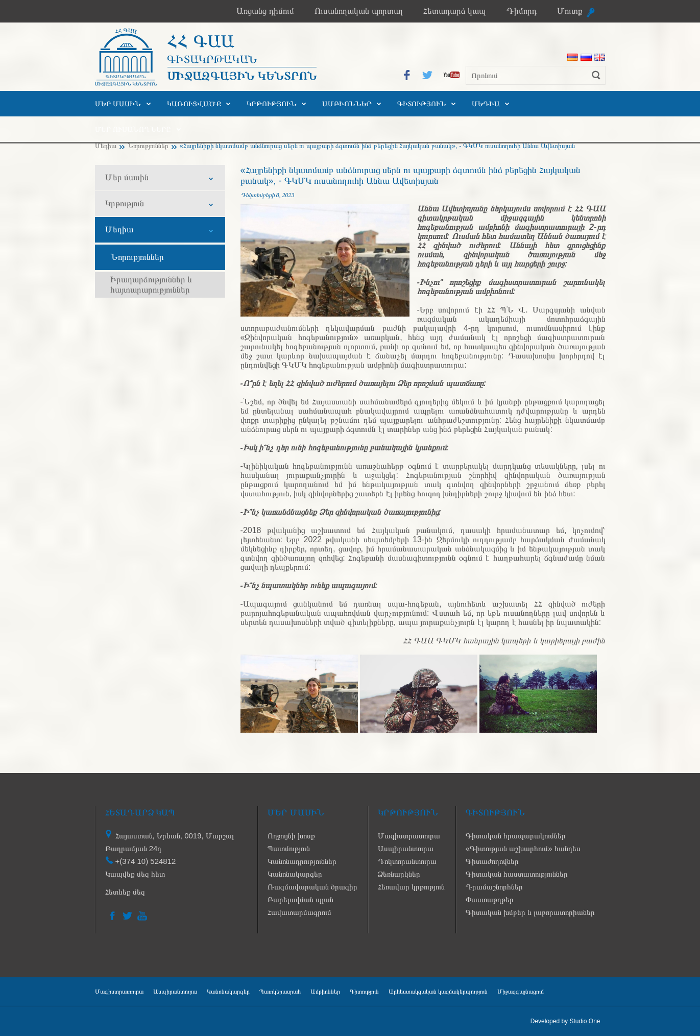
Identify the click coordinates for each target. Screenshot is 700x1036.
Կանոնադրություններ (302, 861)
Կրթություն (272, 104)
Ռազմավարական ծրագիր (312, 886)
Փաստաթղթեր (490, 899)
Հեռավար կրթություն (411, 886)
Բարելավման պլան (300, 899)
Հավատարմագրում (299, 912)
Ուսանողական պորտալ (359, 11)
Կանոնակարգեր (295, 874)
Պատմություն (289, 848)
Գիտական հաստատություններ (517, 874)
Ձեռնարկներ (399, 874)
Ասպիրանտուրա (405, 848)
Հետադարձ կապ (454, 11)
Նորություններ (148, 146)
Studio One (584, 1021)
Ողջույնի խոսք (291, 835)
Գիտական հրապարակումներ (516, 835)
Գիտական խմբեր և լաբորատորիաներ (530, 912)
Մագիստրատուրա (409, 835)
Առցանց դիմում (265, 11)
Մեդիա (486, 104)
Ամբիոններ (347, 104)
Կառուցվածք (194, 104)
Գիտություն (421, 104)
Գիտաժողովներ (492, 861)
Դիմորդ (521, 11)
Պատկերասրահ (280, 991)
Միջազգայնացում (520, 991)
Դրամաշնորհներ (494, 886)
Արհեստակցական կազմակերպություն (438, 991)
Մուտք (570, 11)
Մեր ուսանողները (133, 129)
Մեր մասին (118, 104)
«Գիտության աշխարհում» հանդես (523, 848)
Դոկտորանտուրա (407, 861)
